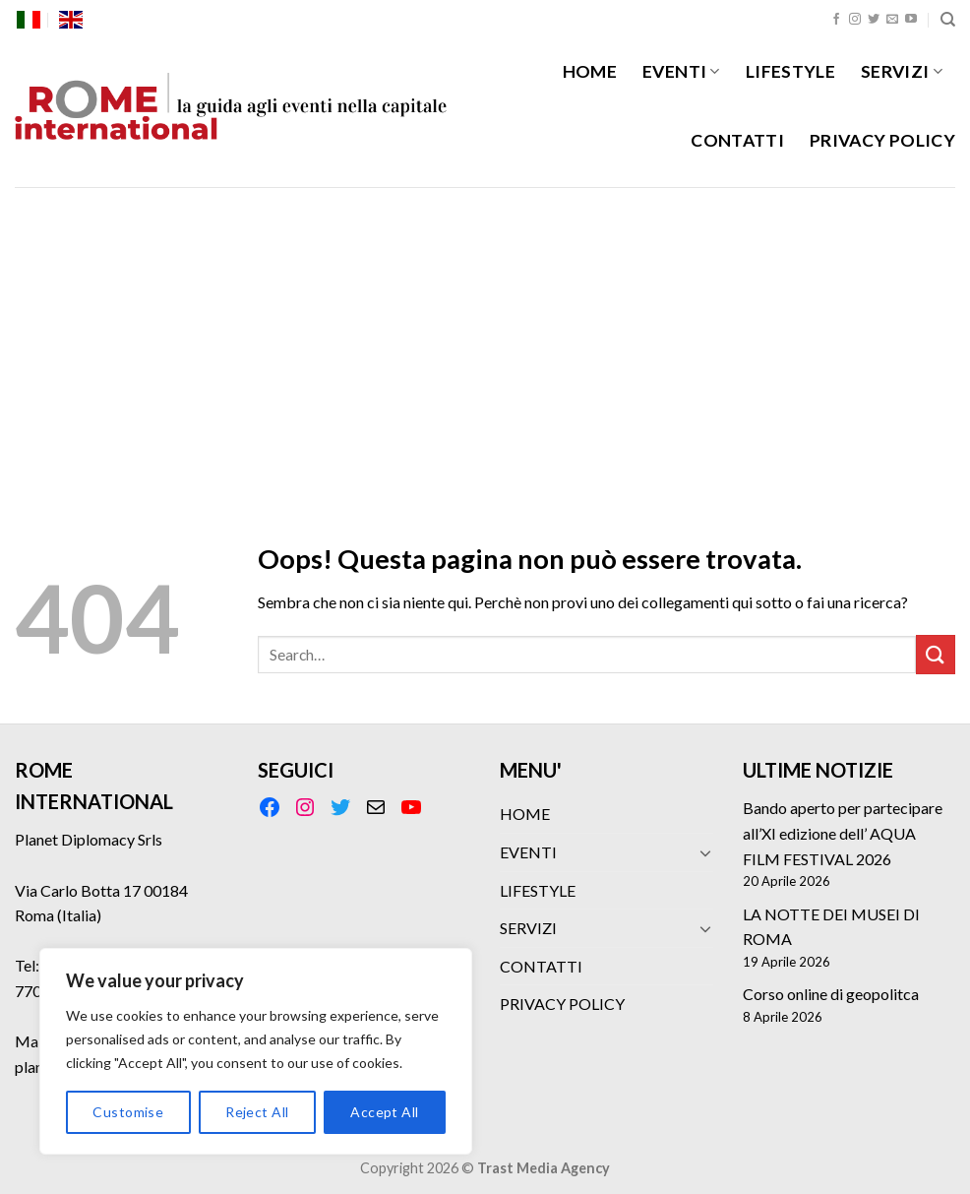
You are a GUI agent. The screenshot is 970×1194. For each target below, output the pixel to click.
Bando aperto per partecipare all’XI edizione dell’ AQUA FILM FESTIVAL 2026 (842, 832)
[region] (255, 1051)
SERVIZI (901, 71)
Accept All (384, 1111)
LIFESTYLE (790, 71)
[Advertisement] (485, 334)
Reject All (256, 1111)
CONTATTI (737, 140)
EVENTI (681, 71)
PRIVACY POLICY (882, 140)
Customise (127, 1111)
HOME (590, 71)
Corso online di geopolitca (831, 993)
